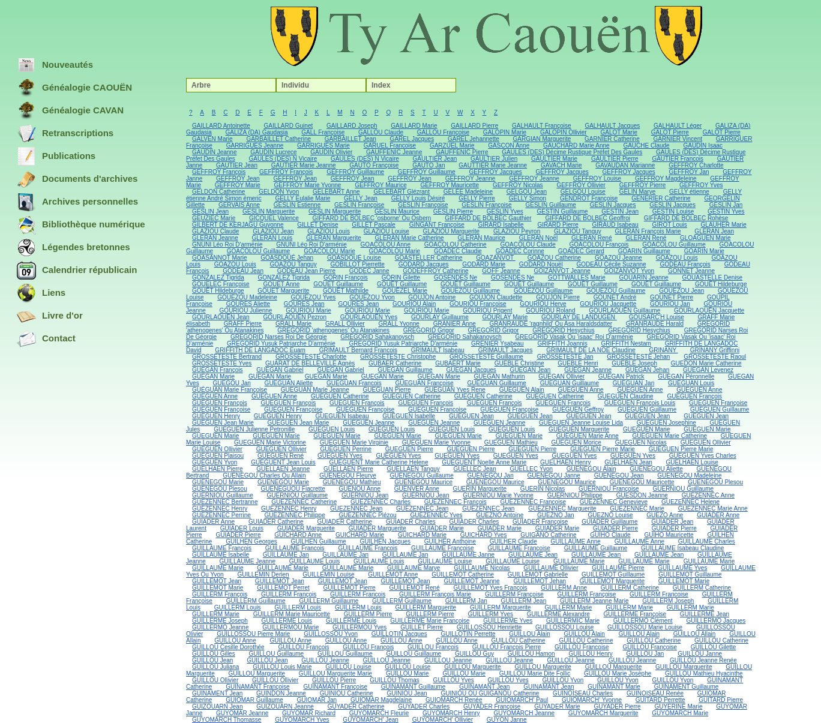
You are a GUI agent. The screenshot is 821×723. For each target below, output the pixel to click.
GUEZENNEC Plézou (368, 515)
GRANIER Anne (454, 323)
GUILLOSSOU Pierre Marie (253, 634)
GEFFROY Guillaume (355, 172)
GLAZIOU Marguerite (451, 231)
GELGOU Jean (527, 191)
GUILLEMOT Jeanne (471, 581)
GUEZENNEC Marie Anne (713, 508)
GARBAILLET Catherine (278, 139)
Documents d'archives (77, 179)
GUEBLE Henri (578, 363)
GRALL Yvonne (398, 323)
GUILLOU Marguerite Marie (335, 673)
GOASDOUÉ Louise (354, 257)
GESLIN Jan (726, 205)
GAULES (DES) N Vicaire (283, 158)
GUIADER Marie (442, 528)
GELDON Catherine (218, 191)
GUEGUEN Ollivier (706, 442)
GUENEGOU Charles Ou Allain (264, 475)
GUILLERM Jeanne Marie (594, 601)
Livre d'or (50, 316)
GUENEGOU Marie (218, 482)
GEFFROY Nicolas (518, 185)
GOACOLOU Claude (527, 244)
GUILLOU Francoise (582, 647)
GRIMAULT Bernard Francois (358, 350)
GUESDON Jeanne (642, 495)
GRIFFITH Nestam (626, 343)
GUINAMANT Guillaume (413, 686)
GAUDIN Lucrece (273, 152)
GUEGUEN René (280, 455)
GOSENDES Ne (455, 277)
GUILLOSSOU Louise (564, 627)
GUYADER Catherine (356, 706)
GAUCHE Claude (646, 145)
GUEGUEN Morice (576, 442)
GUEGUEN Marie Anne (587, 436)
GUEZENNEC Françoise (532, 502)
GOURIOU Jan (670, 304)
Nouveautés (55, 65)
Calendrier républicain (77, 270)
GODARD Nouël (541, 264)
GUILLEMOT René (414, 587)
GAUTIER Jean (236, 165)
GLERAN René (591, 238)
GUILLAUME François (221, 548)
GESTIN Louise (673, 211)
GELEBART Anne (336, 191)
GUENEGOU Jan (490, 475)
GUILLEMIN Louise (328, 574)
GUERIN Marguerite (480, 488)
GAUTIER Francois (677, 158)
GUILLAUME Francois (295, 548)
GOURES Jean (304, 304)
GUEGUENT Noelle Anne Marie (484, 462)
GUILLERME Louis (287, 620)
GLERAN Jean (714, 231)
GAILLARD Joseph (351, 125)
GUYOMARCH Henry (451, 713)
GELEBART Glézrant (401, 191)
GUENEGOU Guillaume (422, 475)
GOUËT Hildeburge (721, 284)
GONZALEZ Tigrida (218, 277)
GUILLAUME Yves (682, 568)
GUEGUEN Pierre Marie (602, 449)
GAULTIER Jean (435, 158)
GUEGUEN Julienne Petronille (254, 429)
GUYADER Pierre (617, 706)
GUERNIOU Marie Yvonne (498, 495)
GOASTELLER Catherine (429, 257)
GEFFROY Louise (597, 178)
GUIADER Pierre (615, 528)
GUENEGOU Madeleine (689, 475)
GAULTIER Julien (494, 158)
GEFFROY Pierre (642, 185)
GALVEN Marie (212, 139)
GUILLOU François (303, 647)
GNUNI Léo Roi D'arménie (227, 244)
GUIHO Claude (610, 535)
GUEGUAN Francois (354, 383)
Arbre (201, 85)
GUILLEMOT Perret (283, 587)
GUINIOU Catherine (346, 693)
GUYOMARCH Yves (302, 719)
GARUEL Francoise (390, 145)
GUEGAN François (217, 370)
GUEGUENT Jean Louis (283, 462)
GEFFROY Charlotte (696, 165)
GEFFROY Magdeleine (666, 178)
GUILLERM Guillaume (256, 601)
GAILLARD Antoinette (221, 125)
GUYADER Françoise (491, 706)
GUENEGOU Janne (554, 475)
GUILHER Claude (513, 541)
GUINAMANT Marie (614, 686)
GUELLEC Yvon (531, 469)
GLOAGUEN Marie (705, 238)
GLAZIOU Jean (273, 231)
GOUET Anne (281, 284)
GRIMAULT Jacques (505, 350)
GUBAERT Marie (458, 363)
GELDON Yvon (279, 191)
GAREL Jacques (412, 139)
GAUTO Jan (428, 165)
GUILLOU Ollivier (215, 680)
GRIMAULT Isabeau (438, 350)
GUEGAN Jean (530, 370)
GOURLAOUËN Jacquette (709, 310)
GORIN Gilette (401, 277)
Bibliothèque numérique (81, 225)
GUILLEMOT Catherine (463, 574)
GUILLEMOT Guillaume (613, 574)
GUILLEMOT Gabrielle (538, 574)
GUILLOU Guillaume (276, 653)
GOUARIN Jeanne (644, 277)
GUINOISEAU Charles (583, 693)
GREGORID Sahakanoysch (377, 337)
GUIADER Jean (672, 521)
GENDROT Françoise (589, 198)
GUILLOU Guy (474, 653)
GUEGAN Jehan (647, 370)
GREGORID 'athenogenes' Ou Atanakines (333, 330)
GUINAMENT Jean (217, 693)
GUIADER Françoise (540, 521)
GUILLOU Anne (235, 640)
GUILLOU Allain (694, 634)
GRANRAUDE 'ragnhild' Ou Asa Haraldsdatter (551, 323)
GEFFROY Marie (237, 185)
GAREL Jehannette (473, 139)
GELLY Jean (360, 198)
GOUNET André (615, 297)
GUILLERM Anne (564, 587)
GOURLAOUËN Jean (221, 317)
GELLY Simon (527, 198)
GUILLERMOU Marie (290, 627)
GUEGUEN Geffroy (578, 409)
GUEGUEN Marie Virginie (354, 442)
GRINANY (663, 350)
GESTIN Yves (726, 211)
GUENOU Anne (359, 488)
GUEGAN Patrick (621, 376)
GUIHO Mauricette (668, 535)
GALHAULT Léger (678, 125)
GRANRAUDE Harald (655, 323)
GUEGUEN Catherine (340, 396)
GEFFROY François (218, 172)
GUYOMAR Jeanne (242, 713)
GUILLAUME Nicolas (482, 568)
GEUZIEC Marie (213, 218)
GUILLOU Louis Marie (282, 667)
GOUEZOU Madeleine (247, 297)
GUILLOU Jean (212, 660)
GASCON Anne (508, 145)
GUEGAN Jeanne (588, 370)
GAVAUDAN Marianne (625, 165)
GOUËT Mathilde (345, 290)
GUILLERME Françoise (635, 614)
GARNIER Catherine (612, 139)
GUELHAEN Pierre (217, 469)
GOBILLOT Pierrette (357, 264)
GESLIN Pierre (453, 211)
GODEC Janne (369, 271)
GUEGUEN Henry (216, 416)
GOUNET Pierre (671, 297)
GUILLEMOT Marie (683, 581)
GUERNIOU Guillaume (683, 488)
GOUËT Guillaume (402, 284)
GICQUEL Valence (274, 218)
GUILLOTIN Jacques (399, 634)
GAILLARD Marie (414, 125)
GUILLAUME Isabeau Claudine (682, 548)
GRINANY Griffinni (714, 350)
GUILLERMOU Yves (359, 627)
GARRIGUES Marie (323, 145)
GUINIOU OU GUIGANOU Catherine (490, 693)
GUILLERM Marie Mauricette (291, 614)
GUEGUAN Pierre (387, 389)
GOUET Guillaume (338, 284)
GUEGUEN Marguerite (579, 429)
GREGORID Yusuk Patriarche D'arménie (281, 343)
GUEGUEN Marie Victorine (270, 442)
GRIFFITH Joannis (562, 343)
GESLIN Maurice (397, 211)
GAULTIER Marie (554, 158)
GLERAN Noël (538, 238)
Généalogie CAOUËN (74, 88)
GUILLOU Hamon (531, 653)
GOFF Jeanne (501, 271)
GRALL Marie (293, 323)
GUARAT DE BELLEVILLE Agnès (310, 363)
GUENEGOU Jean (619, 475)
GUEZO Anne (664, 515)
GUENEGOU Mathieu (352, 482)
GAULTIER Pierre (615, 158)
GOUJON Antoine (432, 297)
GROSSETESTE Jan (565, 356)
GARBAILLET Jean (350, 139)
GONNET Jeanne (691, 271)
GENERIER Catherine (660, 198)
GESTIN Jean (620, 211)
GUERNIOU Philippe (575, 495)
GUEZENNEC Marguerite (562, 508)
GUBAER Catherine (394, 363)
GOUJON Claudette (495, 297)
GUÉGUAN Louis (691, 383)
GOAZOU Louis (677, 257)
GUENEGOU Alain (591, 469)
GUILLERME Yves (507, 620)
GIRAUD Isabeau (615, 224)
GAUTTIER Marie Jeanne (493, 165)
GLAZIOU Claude (215, 231)
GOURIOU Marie (308, 310)
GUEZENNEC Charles (380, 502)
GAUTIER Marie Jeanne (303, 165)
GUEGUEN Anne (580, 389)
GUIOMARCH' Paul (522, 700)
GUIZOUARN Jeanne (285, 706)
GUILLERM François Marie (435, 594)
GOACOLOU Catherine (455, 244)
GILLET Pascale (373, 224)
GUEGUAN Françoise (424, 383)
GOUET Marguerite (283, 290)
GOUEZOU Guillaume (470, 290)
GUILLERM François (219, 594)
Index (380, 85)
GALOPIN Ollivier (563, 132)
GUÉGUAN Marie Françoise (229, 389)
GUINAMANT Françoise (258, 686)
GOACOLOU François (599, 244)
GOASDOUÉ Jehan (286, 257)
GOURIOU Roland (550, 310)
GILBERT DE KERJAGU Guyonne (237, 224)
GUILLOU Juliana (215, 667)
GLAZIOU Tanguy (577, 231)
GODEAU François (685, 264)
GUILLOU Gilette (713, 647)
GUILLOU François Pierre (506, 647)
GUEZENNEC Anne (708, 495)
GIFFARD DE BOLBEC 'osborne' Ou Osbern (372, 218)
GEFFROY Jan (689, 172)
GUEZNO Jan (555, 515)
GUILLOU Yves (453, 680)
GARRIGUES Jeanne (255, 145)
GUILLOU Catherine (519, 640)
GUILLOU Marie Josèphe (617, 673)
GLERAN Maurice (481, 238)
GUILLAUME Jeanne (247, 561)
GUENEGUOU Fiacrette (292, 488)
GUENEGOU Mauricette (642, 482)
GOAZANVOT (495, 257)
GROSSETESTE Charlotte (310, 356)
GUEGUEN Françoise (718, 403)
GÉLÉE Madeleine (468, 191)
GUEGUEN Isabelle (408, 416)
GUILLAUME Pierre (618, 568)
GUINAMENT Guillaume (686, 686)
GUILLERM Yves (490, 614)
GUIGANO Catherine (548, 535)
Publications (56, 156)
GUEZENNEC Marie (637, 508)
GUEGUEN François (694, 396)
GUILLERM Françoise (514, 594)
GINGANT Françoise (437, 224)
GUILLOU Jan (645, 653)
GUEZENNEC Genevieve (614, 502)
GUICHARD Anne (298, 535)
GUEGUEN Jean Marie (223, 422)
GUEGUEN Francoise (437, 409)
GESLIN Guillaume (550, 205)
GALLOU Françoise (443, 132)
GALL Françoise (322, 132)
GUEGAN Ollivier (561, 376)
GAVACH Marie (561, 165)
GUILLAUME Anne (575, 541)
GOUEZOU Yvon (371, 297)
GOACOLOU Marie (329, 251)
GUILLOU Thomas (395, 680)
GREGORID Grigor (428, 330)
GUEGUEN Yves (339, 455)
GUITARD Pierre (721, 700)
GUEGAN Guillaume (405, 370)
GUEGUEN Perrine (345, 449)
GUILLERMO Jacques (715, 620)
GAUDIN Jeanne (214, 152)
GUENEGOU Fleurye (347, 475)
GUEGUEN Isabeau (342, 416)
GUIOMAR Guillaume (254, 700)
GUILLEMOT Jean (216, 581)
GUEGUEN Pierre (409, 449)
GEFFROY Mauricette (449, 185)
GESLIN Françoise (359, 205)
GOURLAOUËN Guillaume (624, 310)
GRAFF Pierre (243, 323)
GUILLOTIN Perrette (468, 634)
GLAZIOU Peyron (516, 231)
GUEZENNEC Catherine (304, 502)
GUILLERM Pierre (368, 614)
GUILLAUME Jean (533, 554)
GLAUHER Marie (724, 224)
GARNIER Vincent (678, 139)
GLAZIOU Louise (386, 231)
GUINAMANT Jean (484, 686)
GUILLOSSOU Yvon (331, 634)
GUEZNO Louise (610, 515)
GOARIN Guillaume (644, 251)
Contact (46, 339)
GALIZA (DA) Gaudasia (257, 132)
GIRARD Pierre (557, 224)
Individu (295, 85)
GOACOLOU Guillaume (674, 244)
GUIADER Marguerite (306, 528)
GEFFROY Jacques (495, 172)
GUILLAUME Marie (579, 561)
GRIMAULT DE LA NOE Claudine (591, 350)
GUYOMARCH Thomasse (226, 719)
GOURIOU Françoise (478, 304)
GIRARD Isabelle (501, 224)
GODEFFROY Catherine (435, 271)
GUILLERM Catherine (630, 587)
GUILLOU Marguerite (472, 667)
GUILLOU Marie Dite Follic (534, 673)
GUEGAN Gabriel (279, 370)
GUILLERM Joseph (668, 601)
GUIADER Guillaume (609, 521)
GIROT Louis (669, 224)
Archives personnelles (77, 202)
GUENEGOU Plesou (715, 482)
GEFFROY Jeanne (470, 178)
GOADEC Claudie (458, 251)
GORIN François (345, 277)
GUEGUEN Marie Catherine (670, 436)
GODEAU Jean (243, 271)
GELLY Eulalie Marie (302, 198)
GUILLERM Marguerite (425, 607)
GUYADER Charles (424, 706)
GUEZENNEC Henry (219, 508)
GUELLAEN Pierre (348, 469)
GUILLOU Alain (529, 634)
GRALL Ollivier (345, 323)
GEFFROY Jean (238, 178)
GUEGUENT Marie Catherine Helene (379, 462)
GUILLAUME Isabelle (220, 554)
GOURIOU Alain (414, 304)
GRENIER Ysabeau (497, 343)
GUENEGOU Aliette (656, 469)
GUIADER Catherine (276, 521)
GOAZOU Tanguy (293, 264)
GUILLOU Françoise (649, 647)
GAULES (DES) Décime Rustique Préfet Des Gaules (572, 152)
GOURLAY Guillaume (440, 317)
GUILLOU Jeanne (325, 660)
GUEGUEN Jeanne (368, 422)
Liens (41, 293)
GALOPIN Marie (504, 132)
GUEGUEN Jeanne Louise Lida (581, 422)
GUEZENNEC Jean (356, 508)
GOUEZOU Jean (681, 290)
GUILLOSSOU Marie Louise (644, 627)
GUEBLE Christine (519, 363)
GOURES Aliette (248, 304)
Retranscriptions (65, 133)
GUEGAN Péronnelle (686, 376)
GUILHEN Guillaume (318, 541)
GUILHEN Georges (251, 541)
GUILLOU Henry (590, 653)
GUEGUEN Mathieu (511, 442)
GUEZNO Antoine (499, 515)
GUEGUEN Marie (646, 429)
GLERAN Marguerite (333, 238)
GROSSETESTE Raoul (715, 356)
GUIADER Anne (718, 515)
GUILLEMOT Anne (393, 574)
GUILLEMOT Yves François (491, 587)
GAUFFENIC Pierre (462, 152)
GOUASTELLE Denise (712, 277)
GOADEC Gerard (581, 251)
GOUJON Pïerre (558, 297)
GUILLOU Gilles (213, 653)
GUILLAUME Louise (445, 561)
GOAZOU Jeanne (618, 257)
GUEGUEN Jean (471, 416)
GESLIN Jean (210, 211)
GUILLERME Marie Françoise (429, 620)
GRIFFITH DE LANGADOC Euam (260, 350)
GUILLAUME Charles (706, 541)
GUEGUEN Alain (521, 389)
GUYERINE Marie (678, 706)
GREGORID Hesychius (563, 330)
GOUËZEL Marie (404, 290)
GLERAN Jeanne (215, 238)
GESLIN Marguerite (268, 211)
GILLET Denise (317, 224)
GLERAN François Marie (648, 231)
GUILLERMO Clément (643, 620)
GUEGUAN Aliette (289, 383)
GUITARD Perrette (660, 700)
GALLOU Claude (380, 132)
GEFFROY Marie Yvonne (307, 185)
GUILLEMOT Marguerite (612, 581)
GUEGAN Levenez (708, 370)
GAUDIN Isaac (703, 145)
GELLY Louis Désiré (418, 198)
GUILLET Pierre (421, 627)
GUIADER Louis (241, 528)
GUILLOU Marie (407, 673)
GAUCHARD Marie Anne (576, 145)
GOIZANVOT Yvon (629, 271)
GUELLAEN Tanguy (413, 469)
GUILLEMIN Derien (263, 574)
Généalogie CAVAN (70, 111)
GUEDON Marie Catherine (706, 363)
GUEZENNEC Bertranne (224, 502)
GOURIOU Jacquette (608, 304)
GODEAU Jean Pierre (306, 271)
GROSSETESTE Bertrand (227, 356)
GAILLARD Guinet (288, 125)
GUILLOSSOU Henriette (489, 627)
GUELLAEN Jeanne (283, 469)
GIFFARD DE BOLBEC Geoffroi (587, 218)
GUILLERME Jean (704, 614)
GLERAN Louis (272, 238)
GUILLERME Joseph (220, 620)
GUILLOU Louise (348, 667)
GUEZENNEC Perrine (221, 515)
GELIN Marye (637, 191)
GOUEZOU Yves (313, 297)
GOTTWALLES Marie (577, 277)
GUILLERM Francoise (659, 594)
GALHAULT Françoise (541, 125)
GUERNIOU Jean (364, 495)
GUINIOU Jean (406, 693)
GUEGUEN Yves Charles (702, 455)
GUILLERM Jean (524, 601)
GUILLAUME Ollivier (550, 568)
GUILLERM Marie (568, 607)
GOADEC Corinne (520, 251)
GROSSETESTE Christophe (398, 356)
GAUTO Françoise (373, 165)
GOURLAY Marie (505, 317)
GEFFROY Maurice (381, 185)
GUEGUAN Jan (633, 383)
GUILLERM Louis (237, 607)
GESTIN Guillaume (562, 211)
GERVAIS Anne (239, 205)
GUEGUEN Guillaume (647, 409)
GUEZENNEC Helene (690, 502)
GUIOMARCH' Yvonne (592, 700)
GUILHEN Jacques (385, 541)
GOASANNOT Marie (219, 257)
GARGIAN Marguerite (542, 139)
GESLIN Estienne (297, 205)
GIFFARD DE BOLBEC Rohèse (686, 218)
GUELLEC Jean (475, 469)
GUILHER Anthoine (450, 541)
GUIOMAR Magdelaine (381, 700)
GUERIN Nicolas (542, 488)
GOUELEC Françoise (221, 284)
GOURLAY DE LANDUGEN (579, 317)
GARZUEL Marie (452, 145)
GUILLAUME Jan (286, 554)
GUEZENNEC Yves (436, 515)
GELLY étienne (689, 191)
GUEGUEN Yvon (214, 462)
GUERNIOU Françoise (609, 488)
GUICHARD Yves (483, 535)
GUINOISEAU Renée (655, 693)
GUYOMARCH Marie (680, 713)
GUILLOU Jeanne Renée (703, 660)
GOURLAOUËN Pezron (294, 317)
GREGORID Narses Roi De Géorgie (278, 337)
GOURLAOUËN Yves (368, 317)
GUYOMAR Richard (308, 713)
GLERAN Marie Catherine (409, 238)
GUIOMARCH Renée (454, 700)
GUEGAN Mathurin (499, 376)
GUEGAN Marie (213, 376)
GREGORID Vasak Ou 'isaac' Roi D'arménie (574, 337)
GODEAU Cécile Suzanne (611, 264)
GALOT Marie (618, 132)
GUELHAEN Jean (628, 462)
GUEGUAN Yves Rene (455, 389)
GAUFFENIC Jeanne (394, 152)
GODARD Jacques (423, 264)
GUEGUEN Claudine (626, 396)
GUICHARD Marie (359, 535)
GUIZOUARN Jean (217, 706)
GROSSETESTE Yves (221, 363)
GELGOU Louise (583, 191)
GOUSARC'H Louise (656, 317)
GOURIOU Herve (543, 304)
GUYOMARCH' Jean (370, 719)
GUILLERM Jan (466, 601)
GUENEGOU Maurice (423, 482)
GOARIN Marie (704, 251)
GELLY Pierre (477, 198)
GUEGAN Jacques (471, 370)
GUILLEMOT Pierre (349, 587)
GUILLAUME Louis (314, 561)
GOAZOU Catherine (554, 257)
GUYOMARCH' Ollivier (442, 719)
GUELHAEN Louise (692, 462)
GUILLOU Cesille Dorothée (228, 647)
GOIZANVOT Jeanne (562, 271)
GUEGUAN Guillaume (496, 383)
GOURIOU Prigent (487, 310)
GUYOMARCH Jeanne (524, 713)
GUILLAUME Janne (468, 554)
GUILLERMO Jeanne (220, 627)
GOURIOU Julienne (246, 310)
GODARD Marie (483, 264)
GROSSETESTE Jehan (638, 356)
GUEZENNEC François (455, 502)
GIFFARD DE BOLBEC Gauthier (488, 218)
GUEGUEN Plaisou (218, 455)
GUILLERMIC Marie (573, 620)
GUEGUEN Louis (331, 429)
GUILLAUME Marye (413, 568)
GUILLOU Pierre (334, 680)
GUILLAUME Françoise (442, 548)
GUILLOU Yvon (563, 680)
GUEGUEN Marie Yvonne (436, 442)
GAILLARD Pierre (474, 125)
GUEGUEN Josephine (666, 422)
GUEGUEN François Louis (639, 403)
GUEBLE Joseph (634, 363)
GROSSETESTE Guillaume (486, 356)
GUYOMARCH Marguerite (603, 713)
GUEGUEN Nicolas (641, 442)
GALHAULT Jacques (612, 125)
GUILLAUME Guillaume (596, 548)
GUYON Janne (507, 719)
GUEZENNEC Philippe (295, 515)
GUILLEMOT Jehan (539, 581)
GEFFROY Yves (701, 185)
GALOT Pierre (670, 132)
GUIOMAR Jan (317, 700)
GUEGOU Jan (231, 383)
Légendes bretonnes (73, 247)
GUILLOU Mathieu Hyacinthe (704, 673)
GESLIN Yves (505, 211)
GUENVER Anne (416, 488)
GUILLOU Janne (700, 653)
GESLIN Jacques (613, 205)
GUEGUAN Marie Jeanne (315, 389)
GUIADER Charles (411, 521)
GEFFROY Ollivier (581, 185)
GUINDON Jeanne (281, 693)
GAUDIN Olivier (331, 152)
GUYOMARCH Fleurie (379, 713)
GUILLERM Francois (357, 594)
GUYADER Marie (557, 706)
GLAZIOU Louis (328, 231)
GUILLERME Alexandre (558, 614)
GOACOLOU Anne (385, 244)
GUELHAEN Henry (565, 462)
